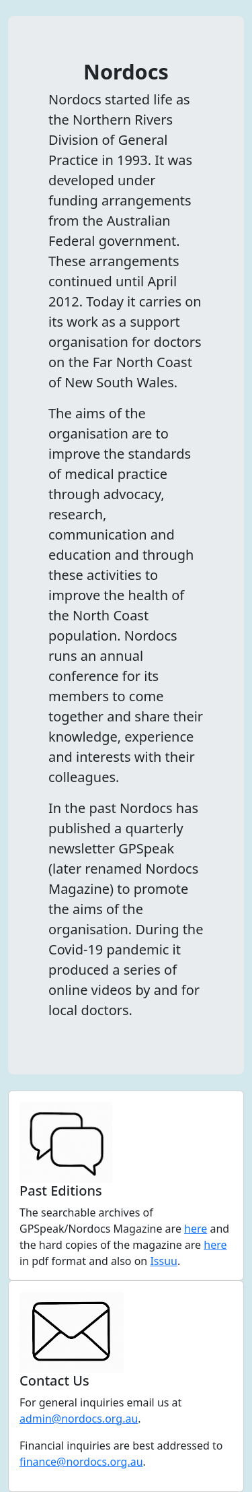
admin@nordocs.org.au (78, 1418)
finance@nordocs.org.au (81, 1461)
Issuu (163, 1261)
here (195, 1228)
